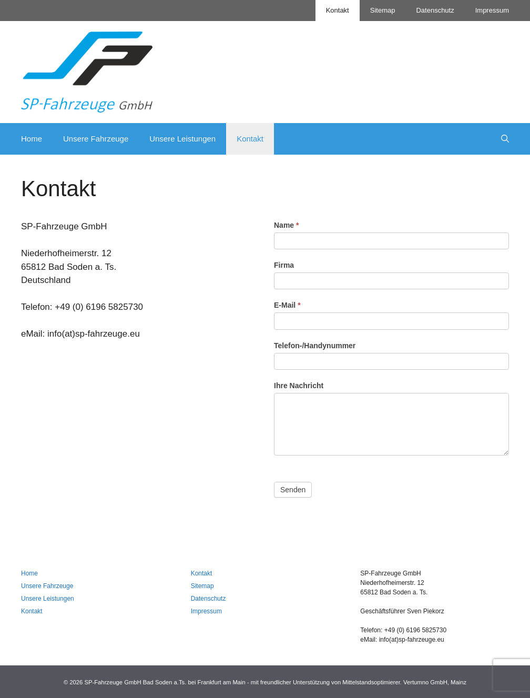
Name (286, 225)
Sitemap (382, 10)
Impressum (492, 10)
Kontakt (337, 10)
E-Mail (287, 305)
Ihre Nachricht (298, 385)
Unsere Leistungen (182, 138)
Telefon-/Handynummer (314, 345)
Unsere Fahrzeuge (95, 138)
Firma (284, 265)
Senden (292, 489)
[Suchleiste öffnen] (505, 139)
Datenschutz (435, 10)
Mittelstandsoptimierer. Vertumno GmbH (394, 682)
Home (31, 138)
